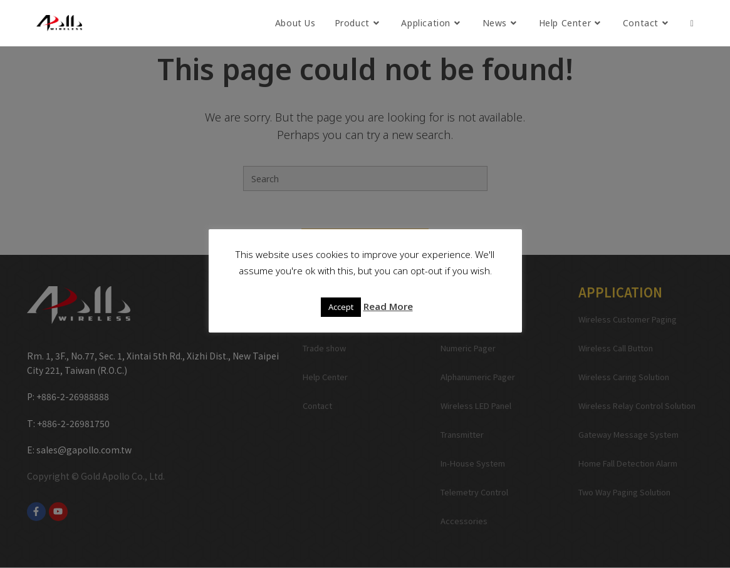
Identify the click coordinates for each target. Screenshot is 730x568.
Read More (388, 306)
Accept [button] (340, 306)
